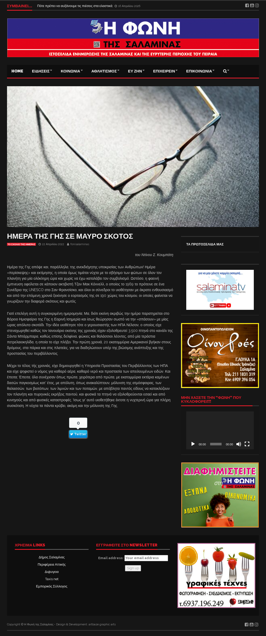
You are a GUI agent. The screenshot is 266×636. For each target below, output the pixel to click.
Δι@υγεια (51, 572)
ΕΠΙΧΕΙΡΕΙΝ (164, 71)
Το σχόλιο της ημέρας (21, 244)
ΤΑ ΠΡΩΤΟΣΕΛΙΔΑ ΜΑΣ (205, 244)
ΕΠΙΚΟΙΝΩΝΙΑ (199, 71)
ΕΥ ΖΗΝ (135, 71)
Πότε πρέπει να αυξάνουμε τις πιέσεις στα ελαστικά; (75, 6)
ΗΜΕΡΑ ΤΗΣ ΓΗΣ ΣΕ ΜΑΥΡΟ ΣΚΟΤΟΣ (70, 236)
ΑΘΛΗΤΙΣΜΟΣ (104, 71)
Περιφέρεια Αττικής (52, 564)
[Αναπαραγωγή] (193, 444)
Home (17, 71)
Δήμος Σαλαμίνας (52, 557)
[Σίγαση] (238, 444)
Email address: (133, 558)
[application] (220, 430)
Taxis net (51, 579)
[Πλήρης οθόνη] (247, 444)
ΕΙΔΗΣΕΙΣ (41, 71)
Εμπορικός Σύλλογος (51, 586)
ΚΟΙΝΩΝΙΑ (70, 71)
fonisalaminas (79, 244)
